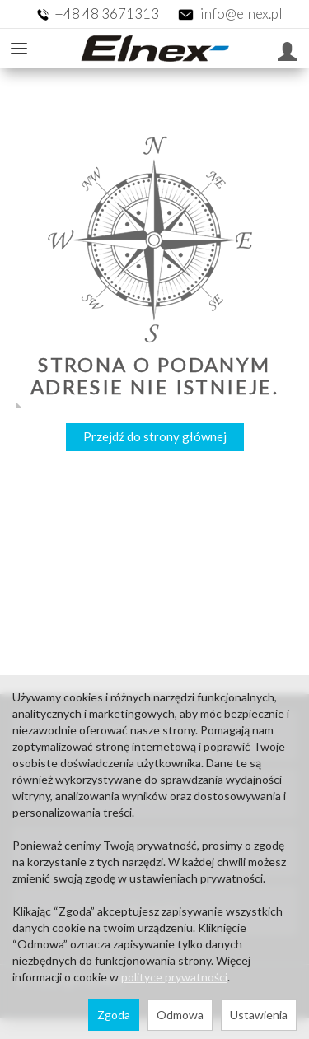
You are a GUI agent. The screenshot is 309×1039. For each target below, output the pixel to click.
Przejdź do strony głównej (155, 436)
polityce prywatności (174, 977)
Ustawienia (259, 1015)
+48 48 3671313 (108, 13)
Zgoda (113, 1015)
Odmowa (180, 1015)
